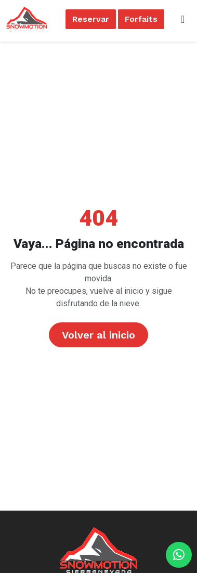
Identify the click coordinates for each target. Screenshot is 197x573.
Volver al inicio (98, 335)
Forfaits (141, 19)
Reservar (90, 19)
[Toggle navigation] (183, 19)
